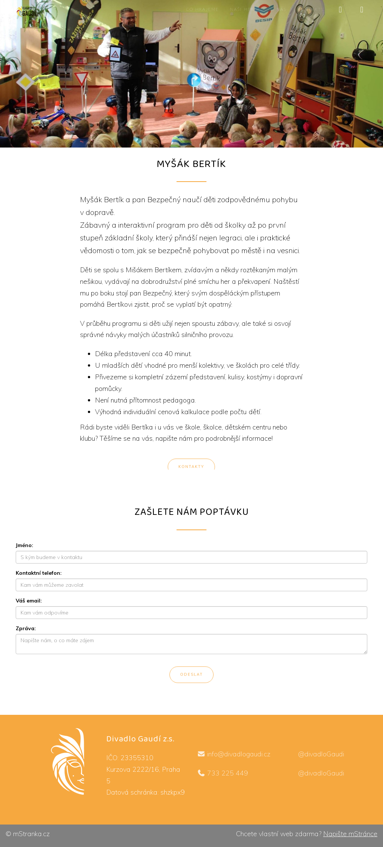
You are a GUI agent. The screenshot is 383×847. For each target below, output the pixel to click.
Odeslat (191, 675)
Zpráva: (26, 628)
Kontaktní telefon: (39, 573)
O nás (278, 9)
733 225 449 (224, 773)
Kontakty (311, 9)
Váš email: (29, 600)
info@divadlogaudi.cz (234, 754)
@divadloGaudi (317, 754)
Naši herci (244, 9)
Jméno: (24, 545)
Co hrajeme (202, 9)
